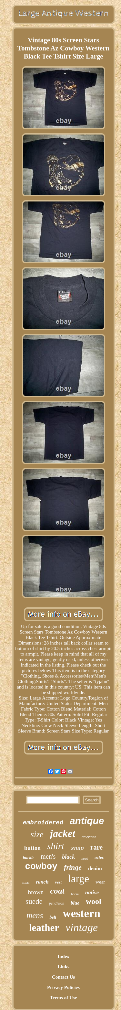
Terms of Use (63, 997)
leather (44, 927)
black (68, 856)
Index (63, 956)
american (89, 837)
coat (57, 891)
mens (34, 915)
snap (77, 848)
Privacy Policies (63, 987)
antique (87, 820)
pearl (84, 858)
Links (63, 966)
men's (48, 856)
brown (36, 892)
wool (93, 901)
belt (52, 917)
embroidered (43, 822)
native (92, 892)
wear (100, 882)
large (78, 879)
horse (75, 894)
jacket (62, 833)
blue (75, 903)
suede (33, 901)
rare (96, 847)
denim (95, 868)
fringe (73, 867)
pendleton (56, 903)
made (26, 883)
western (81, 913)
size (37, 834)
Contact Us (63, 977)
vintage (82, 927)
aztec (99, 857)
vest (58, 882)
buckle (28, 857)
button (32, 848)
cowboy (41, 867)
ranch (42, 882)
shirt (55, 846)
